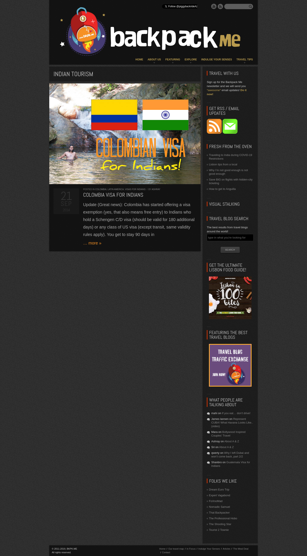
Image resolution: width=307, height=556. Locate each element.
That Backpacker (219, 512)
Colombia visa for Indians (113, 194)
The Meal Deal (241, 548)
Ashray (156, 189)
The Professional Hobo (223, 518)
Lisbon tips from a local (223, 164)
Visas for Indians (135, 189)
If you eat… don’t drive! (236, 413)
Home (139, 59)
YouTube (214, 6)
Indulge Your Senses (216, 59)
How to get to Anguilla (222, 189)
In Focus (191, 548)
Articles (226, 548)
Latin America (116, 189)
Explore (191, 59)
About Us (154, 59)
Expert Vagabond (219, 495)
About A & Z (231, 441)
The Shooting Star (220, 524)
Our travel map (176, 548)
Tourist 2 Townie (219, 529)
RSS (220, 6)
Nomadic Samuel (219, 506)
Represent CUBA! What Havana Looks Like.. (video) (232, 422)
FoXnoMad (216, 501)
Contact (166, 552)
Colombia (101, 189)
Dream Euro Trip (219, 489)
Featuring (172, 59)
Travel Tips (244, 59)
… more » (92, 243)
